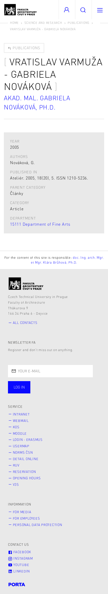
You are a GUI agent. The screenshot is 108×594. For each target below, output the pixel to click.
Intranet (21, 414)
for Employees (26, 518)
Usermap (21, 446)
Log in (19, 387)
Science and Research (43, 23)
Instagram (20, 558)
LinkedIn (19, 571)
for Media (22, 512)
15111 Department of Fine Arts (40, 224)
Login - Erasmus (28, 440)
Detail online (26, 459)
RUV (16, 465)
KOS (16, 427)
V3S (16, 484)
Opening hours (27, 478)
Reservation (24, 472)
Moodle (20, 433)
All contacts (25, 323)
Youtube (18, 565)
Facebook (19, 552)
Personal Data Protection (37, 525)
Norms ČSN (23, 452)
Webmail (21, 421)
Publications (78, 23)
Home (14, 23)
